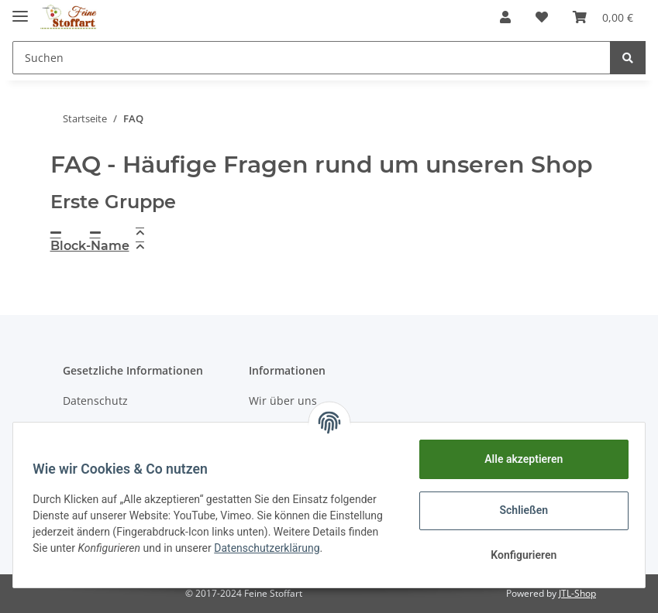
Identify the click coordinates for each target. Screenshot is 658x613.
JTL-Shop (577, 593)
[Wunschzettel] (541, 17)
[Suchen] (311, 57)
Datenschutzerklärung (90, 556)
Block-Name (89, 245)
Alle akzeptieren (518, 459)
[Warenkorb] (603, 17)
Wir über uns (283, 400)
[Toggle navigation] (20, 9)
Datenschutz (95, 400)
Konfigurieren (518, 555)
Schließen (518, 510)
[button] (505, 17)
